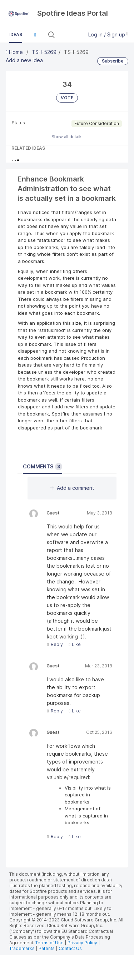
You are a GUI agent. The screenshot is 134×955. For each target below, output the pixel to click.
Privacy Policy (82, 942)
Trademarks (22, 948)
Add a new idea (24, 60)
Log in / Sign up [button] (108, 34)
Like (74, 644)
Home (15, 52)
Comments (42, 466)
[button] (35, 34)
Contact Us (70, 948)
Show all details (67, 136)
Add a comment (72, 488)
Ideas (15, 34)
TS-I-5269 (44, 52)
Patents (47, 948)
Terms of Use (49, 942)
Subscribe (113, 61)
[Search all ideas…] (68, 34)
